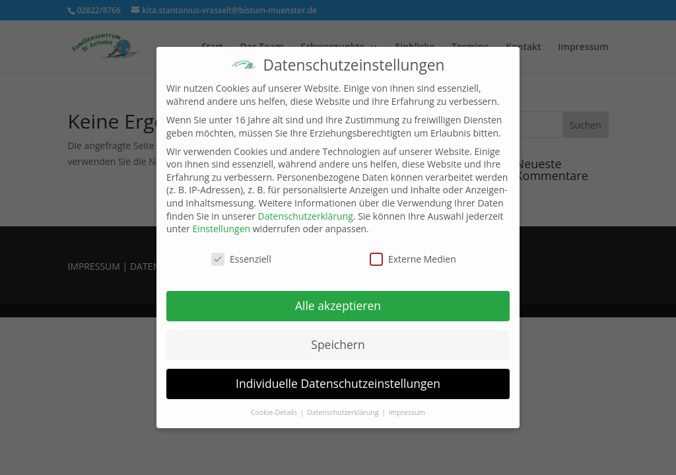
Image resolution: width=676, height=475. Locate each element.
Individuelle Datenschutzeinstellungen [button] (338, 383)
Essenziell (241, 259)
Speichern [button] (337, 344)
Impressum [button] (407, 412)
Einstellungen (221, 228)
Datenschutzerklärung (305, 216)
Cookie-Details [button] (275, 412)
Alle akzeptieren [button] (338, 305)
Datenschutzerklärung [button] (343, 412)
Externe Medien (413, 259)
